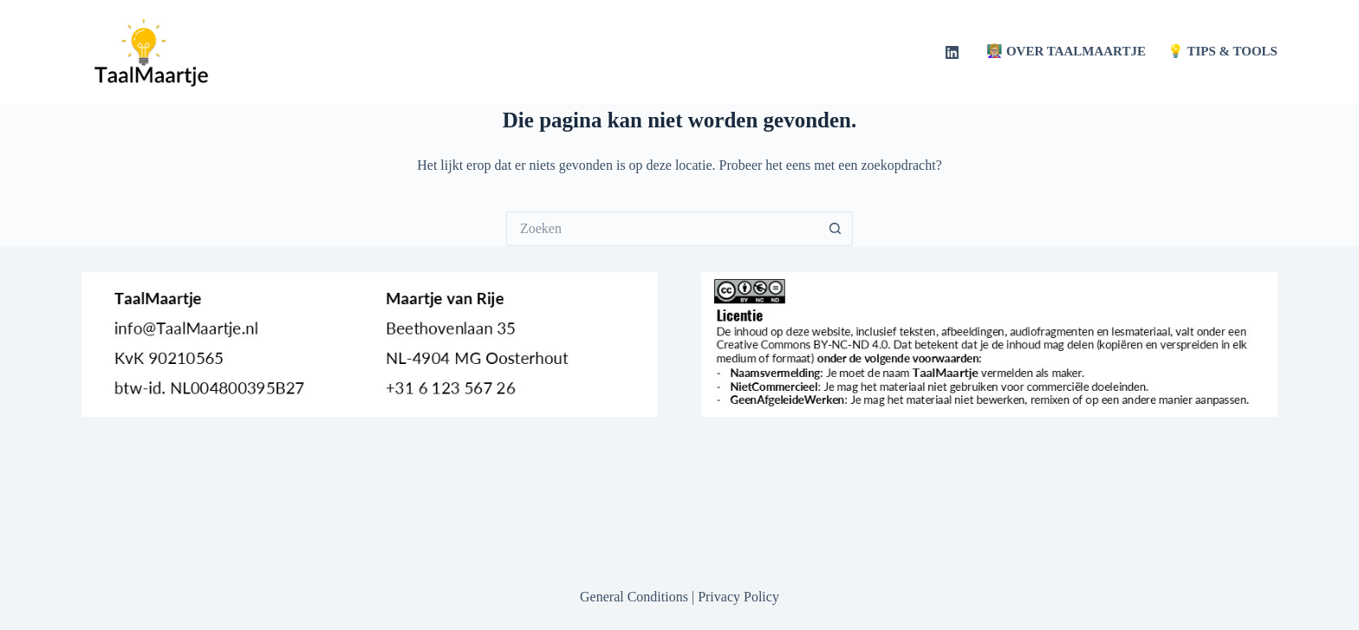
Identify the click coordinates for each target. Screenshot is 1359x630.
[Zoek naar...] (662, 228)
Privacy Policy (738, 596)
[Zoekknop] (835, 228)
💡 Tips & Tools (1222, 51)
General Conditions (634, 596)
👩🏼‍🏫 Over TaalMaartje (1066, 51)
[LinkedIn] (952, 52)
